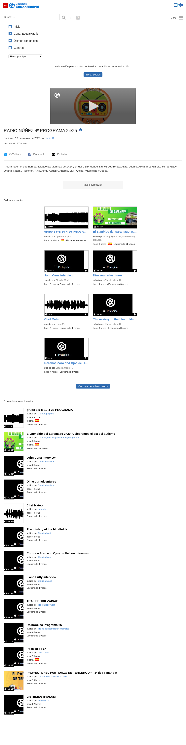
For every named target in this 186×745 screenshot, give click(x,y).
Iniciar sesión (93, 74)
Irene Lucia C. (45, 652)
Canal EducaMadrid (26, 33)
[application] (93, 106)
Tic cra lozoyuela (46, 605)
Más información (93, 184)
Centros (19, 47)
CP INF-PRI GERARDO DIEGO (54, 676)
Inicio (17, 26)
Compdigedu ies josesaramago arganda (58, 437)
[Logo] (57, 95)
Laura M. (60, 324)
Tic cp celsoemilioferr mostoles (53, 629)
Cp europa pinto (64, 236)
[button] (93, 106)
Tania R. (50, 138)
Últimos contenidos (26, 40)
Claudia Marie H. (64, 280)
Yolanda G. (43, 700)
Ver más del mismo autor (93, 386)
